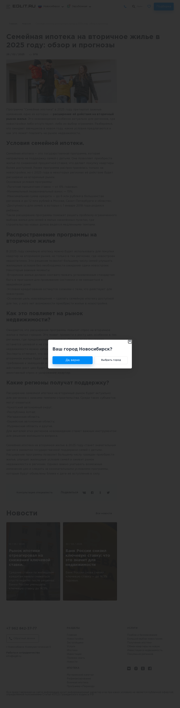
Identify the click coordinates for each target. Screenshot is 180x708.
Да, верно (73, 360)
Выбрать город (111, 360)
